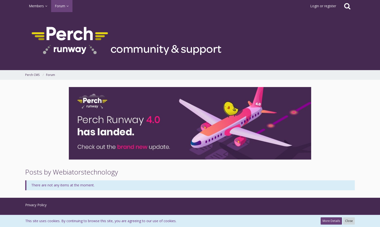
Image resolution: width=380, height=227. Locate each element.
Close (349, 221)
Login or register (323, 6)
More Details (331, 221)
